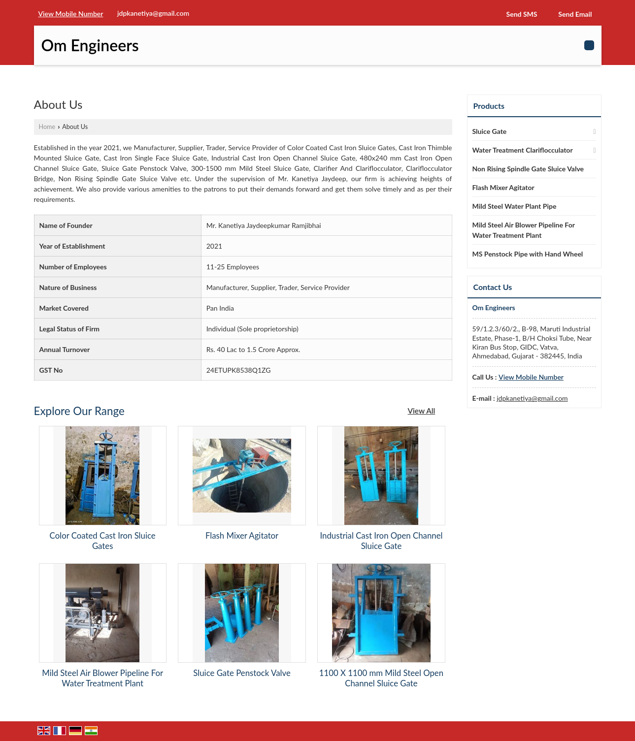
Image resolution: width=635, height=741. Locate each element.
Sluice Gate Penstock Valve (241, 673)
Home (47, 126)
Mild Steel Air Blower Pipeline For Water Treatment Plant (102, 678)
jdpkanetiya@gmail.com (153, 13)
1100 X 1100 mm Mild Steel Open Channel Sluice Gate (381, 678)
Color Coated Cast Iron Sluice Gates (103, 540)
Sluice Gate (489, 131)
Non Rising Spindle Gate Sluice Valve (528, 168)
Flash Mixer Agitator (241, 535)
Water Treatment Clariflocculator (522, 150)
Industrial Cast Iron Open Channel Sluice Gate (381, 540)
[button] (70, 13)
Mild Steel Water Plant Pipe (514, 206)
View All (421, 410)
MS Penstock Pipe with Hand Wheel (527, 254)
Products (489, 105)
